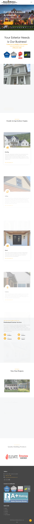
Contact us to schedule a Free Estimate (17, 44)
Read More (8, 23)
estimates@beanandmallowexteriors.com (17, 46)
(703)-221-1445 (17, 48)
